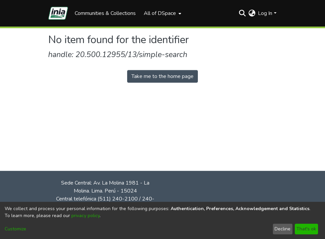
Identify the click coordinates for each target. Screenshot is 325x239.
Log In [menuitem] (265, 13)
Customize (15, 229)
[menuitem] (161, 13)
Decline (282, 229)
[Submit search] (242, 13)
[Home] (58, 13)
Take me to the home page (162, 76)
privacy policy (85, 215)
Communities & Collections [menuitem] (105, 13)
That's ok (306, 229)
